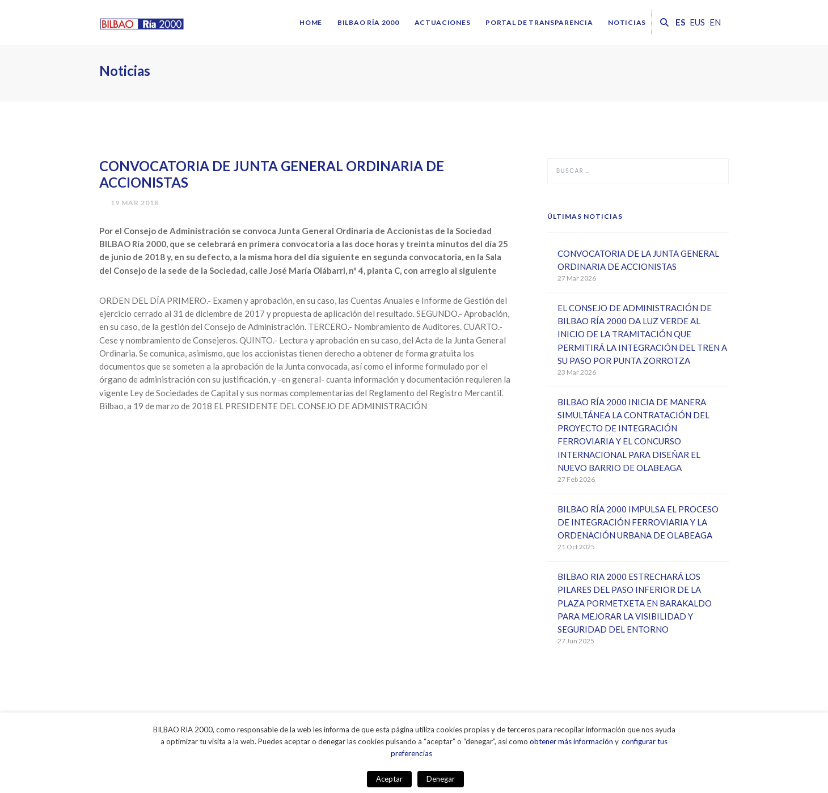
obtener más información (571, 741)
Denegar (440, 778)
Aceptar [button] (389, 778)
